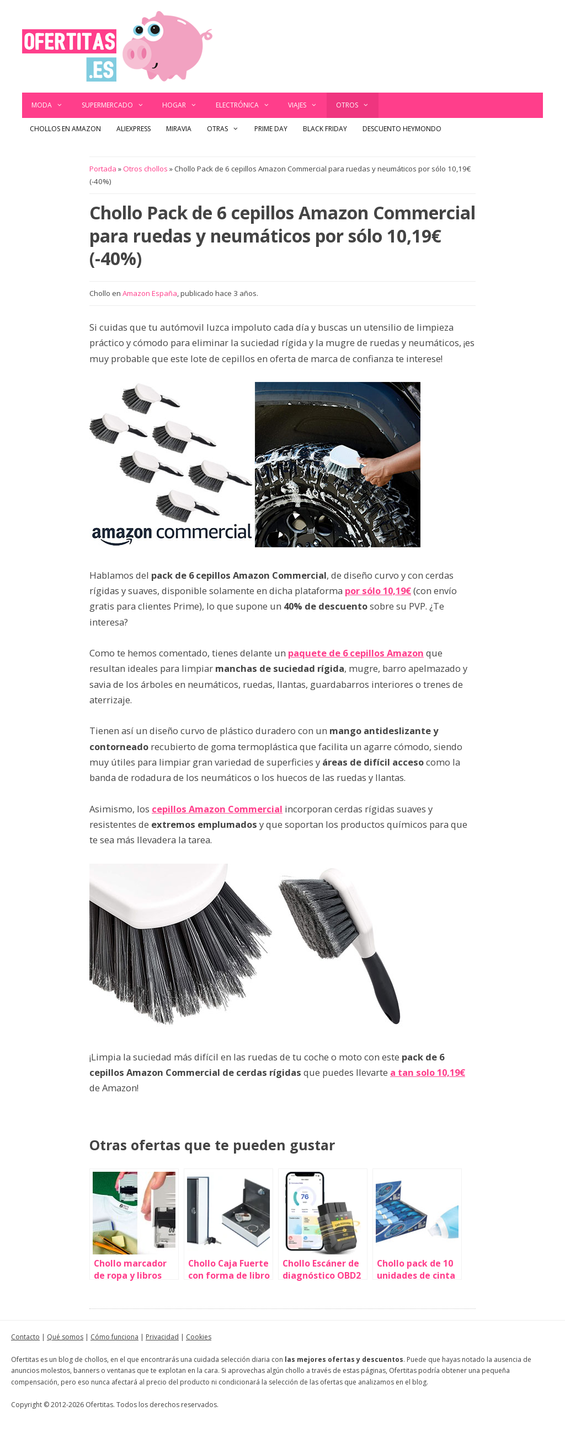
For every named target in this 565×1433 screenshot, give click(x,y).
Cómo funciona (114, 1337)
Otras (227, 129)
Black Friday (325, 128)
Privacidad (162, 1337)
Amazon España (149, 293)
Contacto (25, 1337)
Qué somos (65, 1337)
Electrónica (247, 105)
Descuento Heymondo (402, 128)
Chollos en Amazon (65, 128)
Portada (102, 169)
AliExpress (133, 128)
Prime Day (270, 128)
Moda (51, 105)
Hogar (184, 105)
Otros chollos (145, 169)
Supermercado (117, 105)
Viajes (307, 105)
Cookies (198, 1337)
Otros (357, 105)
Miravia (178, 128)
